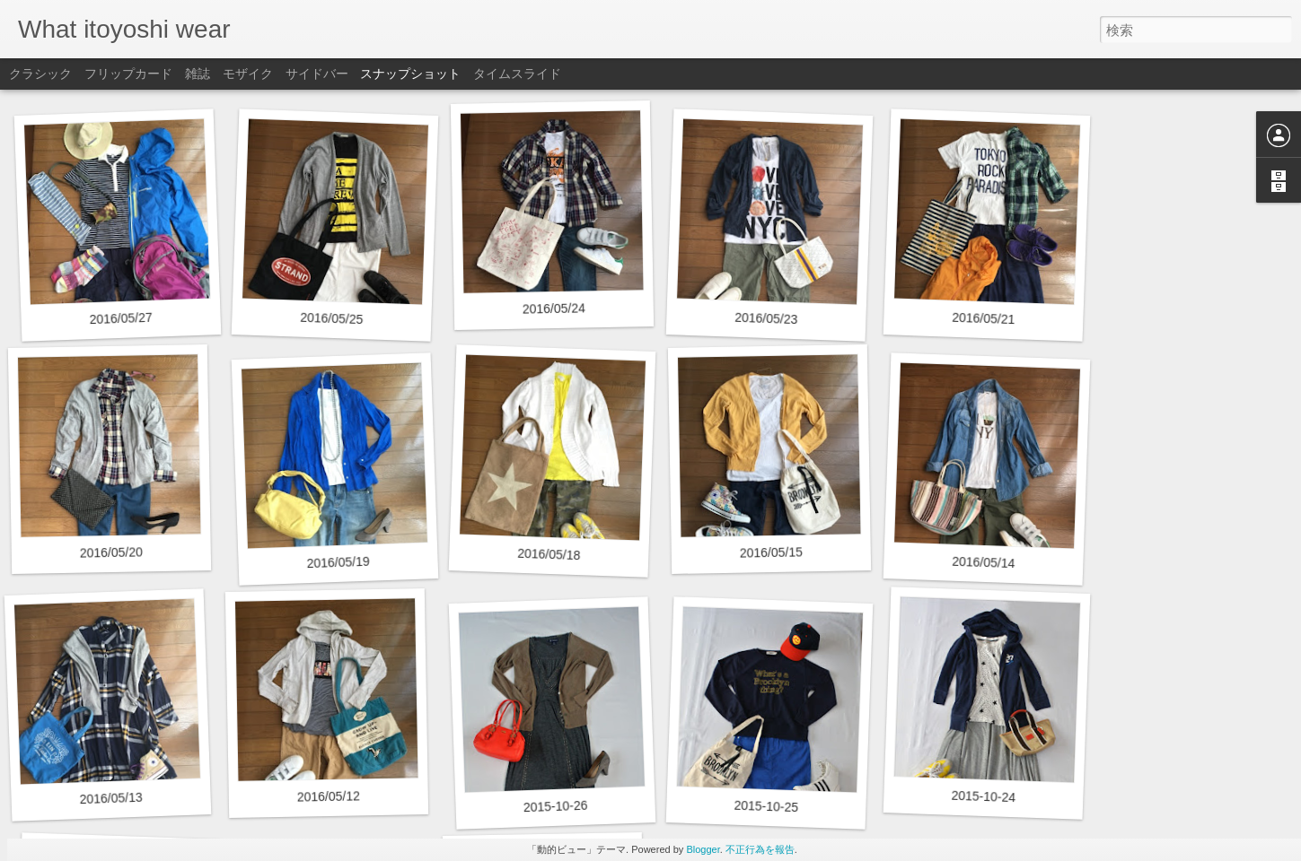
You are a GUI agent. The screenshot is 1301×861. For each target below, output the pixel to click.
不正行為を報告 (760, 849)
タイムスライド (517, 73)
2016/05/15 (771, 552)
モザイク (248, 73)
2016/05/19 (338, 562)
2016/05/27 (121, 318)
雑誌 (197, 73)
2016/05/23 (766, 318)
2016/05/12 (328, 796)
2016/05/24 (554, 308)
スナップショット (410, 73)
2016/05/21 (983, 318)
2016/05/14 (983, 562)
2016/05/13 (111, 798)
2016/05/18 (549, 554)
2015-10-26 (555, 806)
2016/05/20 (111, 552)
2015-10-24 (983, 796)
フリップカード (128, 73)
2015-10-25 (766, 806)
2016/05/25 (332, 318)
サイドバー (317, 73)
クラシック (40, 73)
